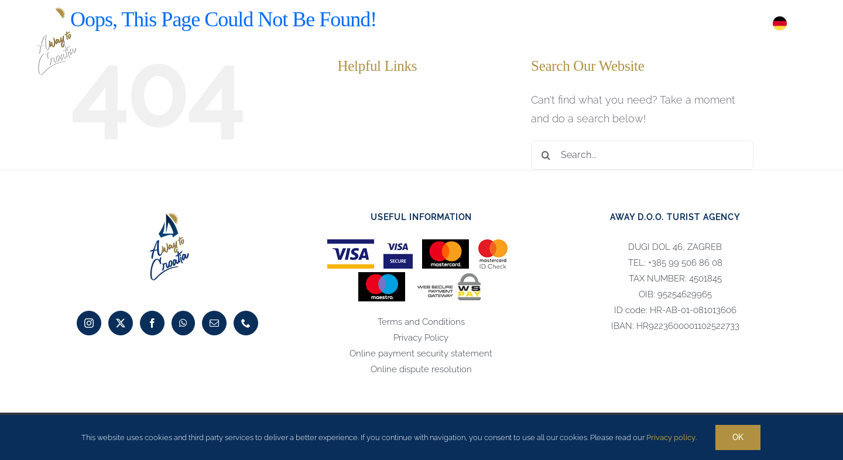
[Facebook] (152, 323)
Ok (737, 437)
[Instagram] (89, 323)
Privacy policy (670, 437)
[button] (807, 23)
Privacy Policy (420, 337)
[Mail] (214, 323)
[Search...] (642, 155)
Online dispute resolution (421, 369)
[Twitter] (120, 323)
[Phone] (246, 323)
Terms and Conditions (421, 322)
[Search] (545, 155)
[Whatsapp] (183, 323)
